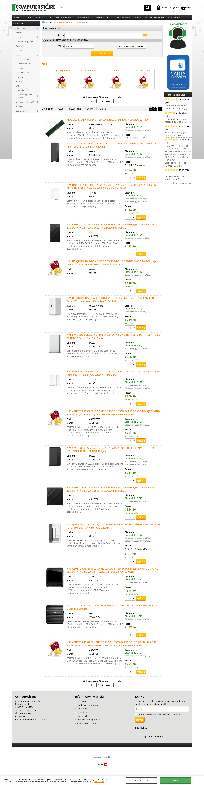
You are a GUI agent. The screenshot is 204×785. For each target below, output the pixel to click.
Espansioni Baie (25, 67)
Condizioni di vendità (87, 707)
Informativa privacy (86, 726)
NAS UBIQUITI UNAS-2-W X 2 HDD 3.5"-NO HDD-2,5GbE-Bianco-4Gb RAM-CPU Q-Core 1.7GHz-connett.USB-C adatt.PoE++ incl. (112, 302)
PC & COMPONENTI (35, 19)
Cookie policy (99, 782)
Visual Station (24, 75)
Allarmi (19, 40)
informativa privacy (173, 717)
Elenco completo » (182, 186)
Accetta (175, 780)
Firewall (19, 49)
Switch (19, 89)
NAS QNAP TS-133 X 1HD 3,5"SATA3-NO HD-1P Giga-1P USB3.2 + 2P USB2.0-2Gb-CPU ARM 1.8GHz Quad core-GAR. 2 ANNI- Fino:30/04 (112, 189)
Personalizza (141, 780)
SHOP (17, 19)
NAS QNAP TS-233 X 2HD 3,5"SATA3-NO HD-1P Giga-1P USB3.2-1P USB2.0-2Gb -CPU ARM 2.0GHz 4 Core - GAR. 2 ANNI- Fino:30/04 (113, 376)
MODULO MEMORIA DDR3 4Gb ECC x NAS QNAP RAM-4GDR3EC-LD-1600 (108, 122)
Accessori (20, 35)
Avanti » (109, 104)
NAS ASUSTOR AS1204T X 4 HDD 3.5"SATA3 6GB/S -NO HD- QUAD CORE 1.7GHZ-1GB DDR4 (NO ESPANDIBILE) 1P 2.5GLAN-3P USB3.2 (112, 492)
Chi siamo (81, 704)
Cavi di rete (21, 114)
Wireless (19, 109)
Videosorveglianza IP (25, 105)
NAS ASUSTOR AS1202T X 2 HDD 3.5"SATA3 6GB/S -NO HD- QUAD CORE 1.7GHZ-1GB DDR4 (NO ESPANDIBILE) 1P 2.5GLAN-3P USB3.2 (112, 229)
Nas (18, 58)
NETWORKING (102, 19)
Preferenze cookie (102, 760)
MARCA (60, 49)
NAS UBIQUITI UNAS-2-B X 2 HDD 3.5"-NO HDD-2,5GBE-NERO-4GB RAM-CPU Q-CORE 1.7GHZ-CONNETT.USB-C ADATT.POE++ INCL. (111, 266)
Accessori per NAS (26, 62)
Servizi (21, 71)
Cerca (61, 38)
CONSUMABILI (122, 19)
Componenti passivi (24, 44)
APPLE (137, 19)
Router (19, 84)
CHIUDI (202, 778)
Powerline (20, 80)
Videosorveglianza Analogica (24, 99)
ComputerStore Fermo (152, 739)
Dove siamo (82, 715)
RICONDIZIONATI (154, 19)
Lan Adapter (21, 53)
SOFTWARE (174, 19)
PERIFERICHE (84, 19)
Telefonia (20, 93)
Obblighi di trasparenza (88, 722)
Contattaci (82, 711)
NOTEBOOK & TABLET (61, 19)
